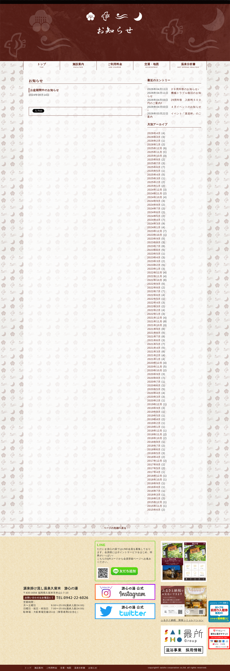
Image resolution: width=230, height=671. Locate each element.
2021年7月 (154, 336)
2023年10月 (154, 234)
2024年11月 (154, 193)
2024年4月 (154, 219)
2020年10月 (154, 370)
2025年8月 (154, 159)
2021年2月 (154, 355)
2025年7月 (154, 163)
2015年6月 (154, 509)
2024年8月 (154, 204)
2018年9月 (154, 441)
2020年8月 (154, 377)
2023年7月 (154, 246)
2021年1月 (154, 359)
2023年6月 (154, 249)
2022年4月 (154, 302)
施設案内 (38, 668)
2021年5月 (154, 344)
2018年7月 (154, 445)
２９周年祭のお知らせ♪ (185, 89)
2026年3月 (154, 137)
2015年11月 (154, 505)
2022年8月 (154, 287)
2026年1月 (154, 144)
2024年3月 (154, 223)
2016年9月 (154, 483)
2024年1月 (154, 227)
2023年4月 (154, 257)
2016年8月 (154, 487)
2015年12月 (154, 502)
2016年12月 (154, 475)
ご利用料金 (51, 668)
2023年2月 (154, 265)
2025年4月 (154, 174)
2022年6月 (154, 295)
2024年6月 (154, 212)
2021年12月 (154, 317)
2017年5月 (154, 468)
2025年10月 (154, 155)
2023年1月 (154, 268)
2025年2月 (154, 182)
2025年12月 (154, 148)
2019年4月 (154, 419)
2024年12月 (154, 189)
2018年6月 (154, 449)
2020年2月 (154, 400)
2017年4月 (154, 472)
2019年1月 (154, 426)
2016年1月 (154, 498)
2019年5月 (154, 415)
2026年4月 (154, 133)
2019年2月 (154, 423)
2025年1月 (154, 185)
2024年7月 (154, 208)
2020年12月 (154, 362)
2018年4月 (154, 457)
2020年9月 (154, 374)
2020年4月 (154, 393)
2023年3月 (154, 261)
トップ (28, 668)
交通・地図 (65, 668)
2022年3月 (154, 306)
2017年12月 (154, 460)
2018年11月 (154, 434)
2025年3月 (154, 178)
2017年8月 (154, 464)
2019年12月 (154, 404)
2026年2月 (154, 140)
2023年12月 (154, 231)
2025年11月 (154, 152)
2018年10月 (154, 438)
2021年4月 (154, 347)
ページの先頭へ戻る (115, 528)
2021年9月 (154, 329)
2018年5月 (154, 453)
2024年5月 (154, 216)
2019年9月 (154, 408)
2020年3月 (154, 396)
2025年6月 (154, 167)
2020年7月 (154, 381)
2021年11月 (154, 321)
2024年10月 (154, 197)
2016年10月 (154, 479)
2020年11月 (154, 366)
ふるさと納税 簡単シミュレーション (182, 620)
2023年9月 (154, 238)
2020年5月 (154, 389)
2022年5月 (154, 298)
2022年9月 (154, 283)
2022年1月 (154, 313)
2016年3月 (154, 494)
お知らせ (92, 668)
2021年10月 (154, 325)
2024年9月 (154, 201)
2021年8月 (154, 332)
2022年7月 (154, 291)
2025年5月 (154, 170)
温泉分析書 (79, 668)
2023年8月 (154, 242)
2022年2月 (154, 310)
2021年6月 (154, 340)
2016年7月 (154, 490)
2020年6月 (154, 385)
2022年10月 (154, 280)
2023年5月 (154, 253)
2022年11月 (154, 276)
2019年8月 (154, 411)
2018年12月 (154, 430)
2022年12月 (154, 272)
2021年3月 (154, 351)
